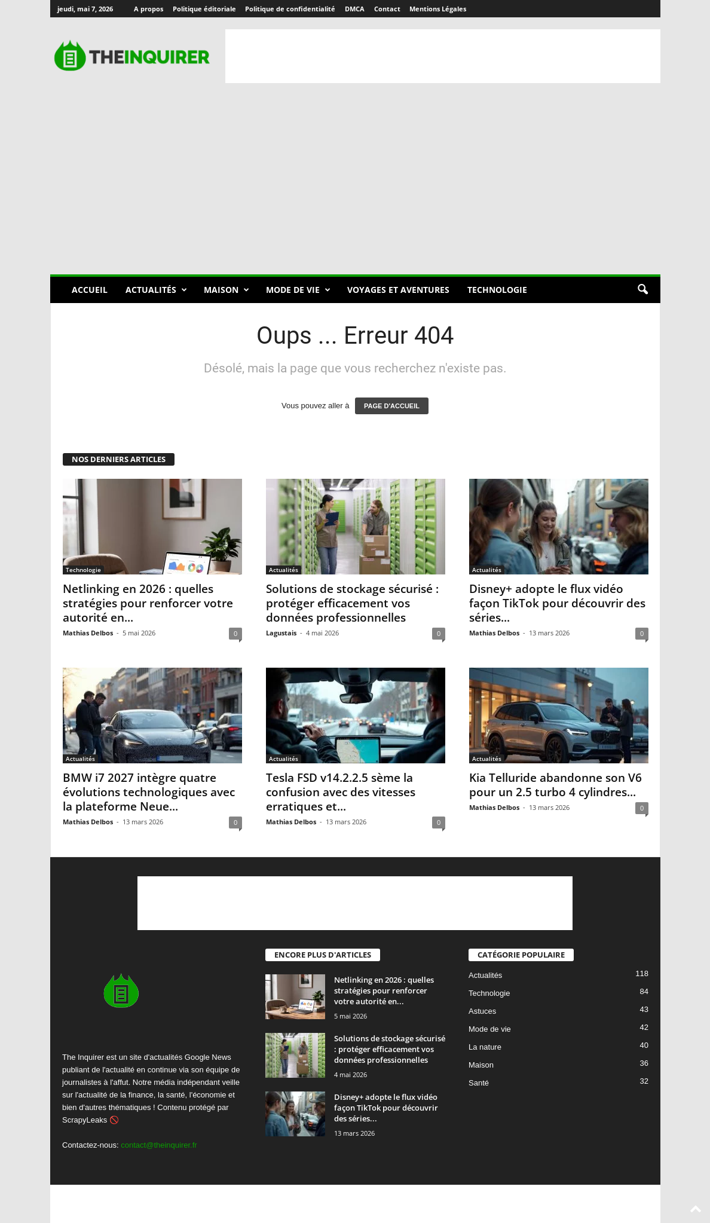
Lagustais (281, 632)
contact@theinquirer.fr (159, 1145)
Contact (387, 8)
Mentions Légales (437, 8)
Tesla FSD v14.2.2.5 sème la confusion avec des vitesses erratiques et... (340, 792)
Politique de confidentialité (290, 8)
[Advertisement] (442, 56)
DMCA (355, 8)
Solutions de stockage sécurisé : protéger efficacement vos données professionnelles (352, 603)
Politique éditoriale (204, 8)
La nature (485, 1047)
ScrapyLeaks (84, 1119)
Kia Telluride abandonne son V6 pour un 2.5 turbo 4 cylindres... (555, 785)
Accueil (90, 289)
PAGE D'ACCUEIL (392, 405)
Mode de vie (298, 290)
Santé (479, 1083)
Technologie (497, 289)
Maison (226, 290)
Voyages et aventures (398, 289)
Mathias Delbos (88, 632)
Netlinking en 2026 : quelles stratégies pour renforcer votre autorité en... (148, 603)
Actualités (156, 290)
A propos (148, 8)
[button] (642, 290)
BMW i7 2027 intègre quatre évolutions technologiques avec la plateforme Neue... (149, 792)
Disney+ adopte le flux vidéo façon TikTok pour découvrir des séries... (557, 603)
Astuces (482, 1011)
